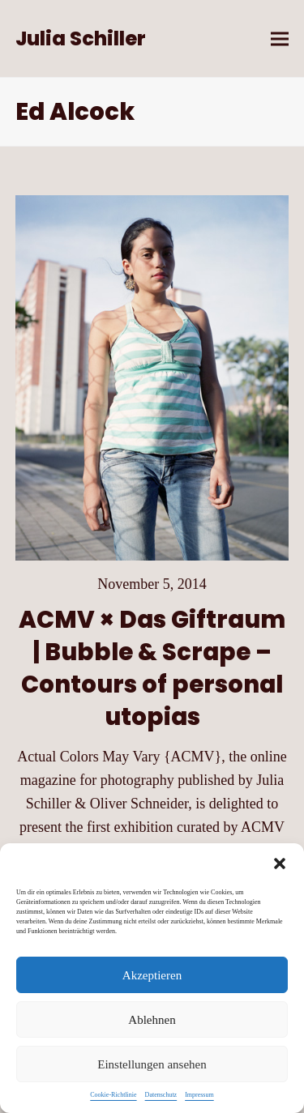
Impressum (199, 1094)
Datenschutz (161, 1094)
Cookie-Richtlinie (113, 1094)
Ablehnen (151, 1019)
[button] (280, 863)
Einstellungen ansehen (152, 1064)
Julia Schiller (80, 38)
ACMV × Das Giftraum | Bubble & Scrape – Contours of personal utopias (152, 668)
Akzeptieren (152, 975)
